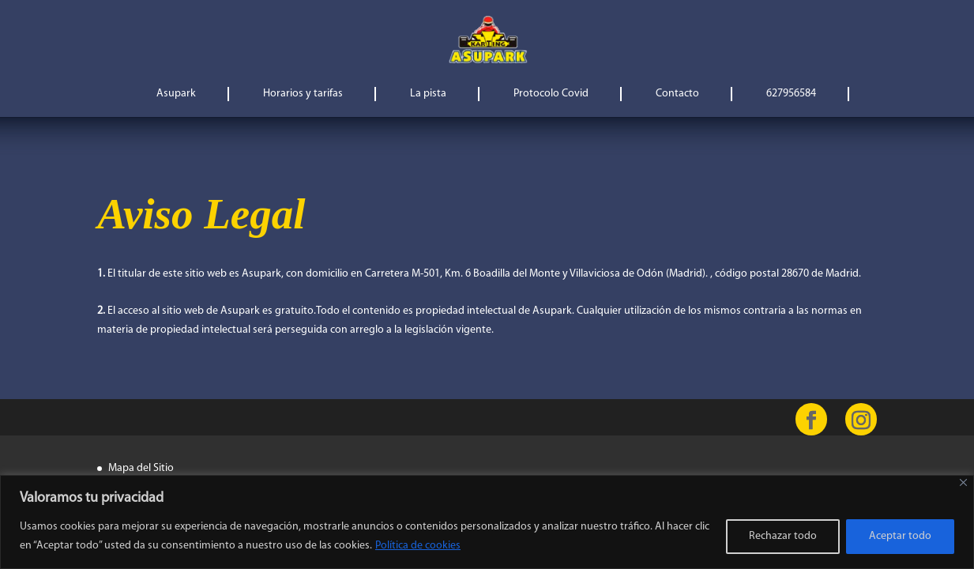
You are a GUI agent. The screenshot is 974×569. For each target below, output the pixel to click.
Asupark (176, 94)
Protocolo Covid (551, 94)
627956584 (791, 94)
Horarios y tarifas (303, 94)
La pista (428, 94)
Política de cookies (418, 546)
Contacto (677, 94)
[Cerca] (963, 482)
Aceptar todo (900, 536)
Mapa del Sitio (141, 468)
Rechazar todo (783, 536)
